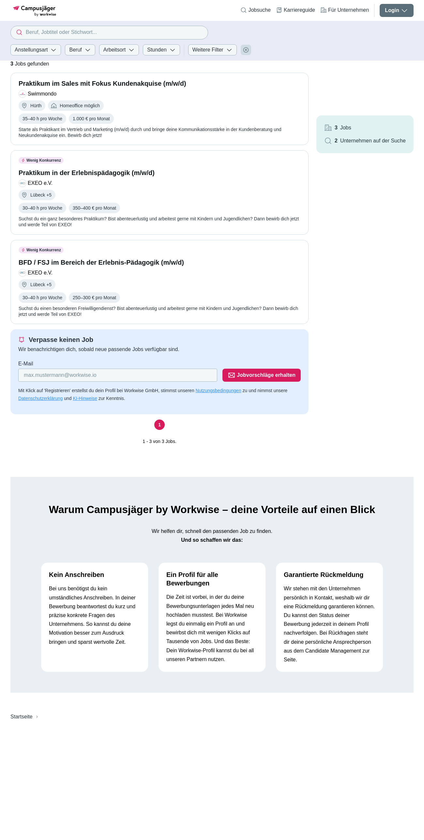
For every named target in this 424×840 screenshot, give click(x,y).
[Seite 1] (159, 425)
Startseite (21, 716)
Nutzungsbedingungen (218, 390)
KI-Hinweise (85, 398)
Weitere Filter (212, 50)
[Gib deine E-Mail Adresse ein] (118, 375)
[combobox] (109, 32)
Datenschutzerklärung (40, 398)
